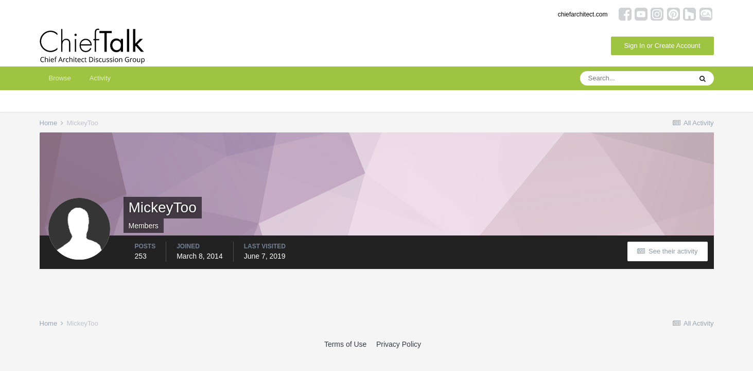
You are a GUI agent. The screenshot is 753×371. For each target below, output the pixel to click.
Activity (100, 78)
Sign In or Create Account (662, 45)
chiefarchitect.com (583, 14)
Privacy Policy (398, 344)
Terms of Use (345, 344)
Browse (60, 78)
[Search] (635, 78)
